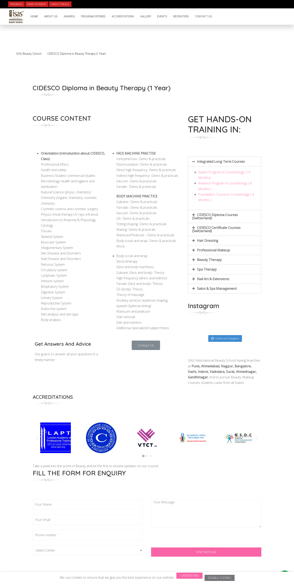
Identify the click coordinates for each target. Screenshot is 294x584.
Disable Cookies (219, 578)
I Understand (189, 575)
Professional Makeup (213, 250)
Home (34, 16)
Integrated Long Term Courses (221, 161)
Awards (69, 16)
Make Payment (36, 4)
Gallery (145, 16)
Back (265, 48)
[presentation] (182, 539)
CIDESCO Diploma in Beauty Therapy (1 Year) (76, 54)
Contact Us (203, 16)
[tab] (224, 161)
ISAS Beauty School (28, 54)
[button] (146, 345)
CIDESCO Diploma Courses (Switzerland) (215, 216)
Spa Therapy (207, 269)
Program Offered (93, 16)
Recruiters (181, 16)
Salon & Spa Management (217, 288)
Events (162, 16)
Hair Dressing (207, 240)
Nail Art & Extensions (213, 279)
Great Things (60, 4)
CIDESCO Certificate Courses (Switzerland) (216, 229)
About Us (51, 16)
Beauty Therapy (209, 259)
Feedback (16, 4)
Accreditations (123, 16)
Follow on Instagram (225, 338)
